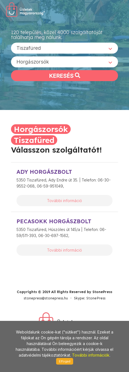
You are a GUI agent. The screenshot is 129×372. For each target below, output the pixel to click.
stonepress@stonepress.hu (46, 298)
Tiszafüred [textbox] (29, 48)
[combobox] (64, 48)
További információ (64, 200)
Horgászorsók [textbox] (33, 62)
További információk (90, 355)
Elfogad (64, 361)
